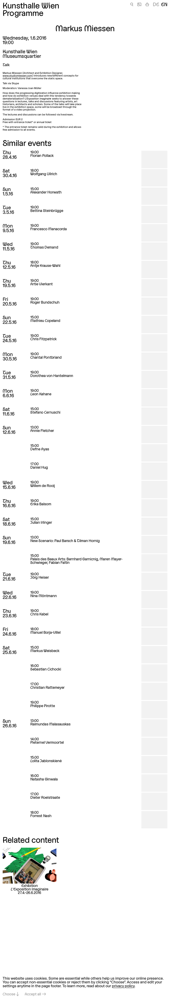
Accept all (33, 994)
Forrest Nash (40, 816)
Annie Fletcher (42, 431)
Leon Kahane (40, 394)
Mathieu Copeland (45, 321)
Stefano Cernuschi (45, 412)
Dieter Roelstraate (45, 797)
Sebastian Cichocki (45, 669)
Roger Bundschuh (44, 302)
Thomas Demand (44, 247)
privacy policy (123, 986)
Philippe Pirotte (42, 706)
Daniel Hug (39, 467)
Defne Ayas (39, 449)
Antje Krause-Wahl (45, 266)
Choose (9, 994)
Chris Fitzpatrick (43, 339)
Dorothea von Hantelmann (51, 376)
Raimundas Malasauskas (50, 724)
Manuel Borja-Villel (45, 632)
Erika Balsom (40, 504)
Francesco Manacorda (48, 229)
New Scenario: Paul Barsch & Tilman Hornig (65, 541)
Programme (23, 13)
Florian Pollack (42, 156)
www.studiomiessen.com (17, 76)
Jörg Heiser (39, 577)
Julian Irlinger (41, 522)
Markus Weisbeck (44, 651)
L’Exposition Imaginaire (29, 889)
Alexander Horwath (46, 192)
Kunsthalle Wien (31, 6)
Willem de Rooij (42, 486)
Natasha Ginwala (44, 779)
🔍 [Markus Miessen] (131, 5)
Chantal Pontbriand (45, 357)
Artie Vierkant (41, 284)
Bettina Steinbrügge (46, 211)
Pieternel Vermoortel (47, 742)
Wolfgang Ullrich (43, 174)
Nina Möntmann (43, 596)
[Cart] (147, 5)
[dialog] (85, 986)
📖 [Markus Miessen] (139, 5)
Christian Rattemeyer (47, 687)
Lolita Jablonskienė (46, 761)
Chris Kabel (39, 614)
